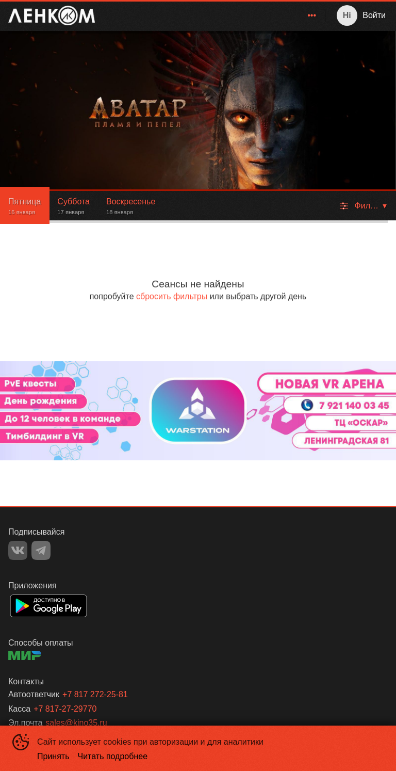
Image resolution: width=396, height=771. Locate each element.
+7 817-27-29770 (65, 708)
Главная (202, 15)
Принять (53, 756)
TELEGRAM (41, 550)
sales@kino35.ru (76, 722)
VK (17, 550)
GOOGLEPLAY (48, 606)
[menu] (212, 15)
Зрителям (292, 15)
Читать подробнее (113, 756)
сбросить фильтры (171, 296)
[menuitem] (202, 15)
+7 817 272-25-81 (95, 694)
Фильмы (245, 15)
